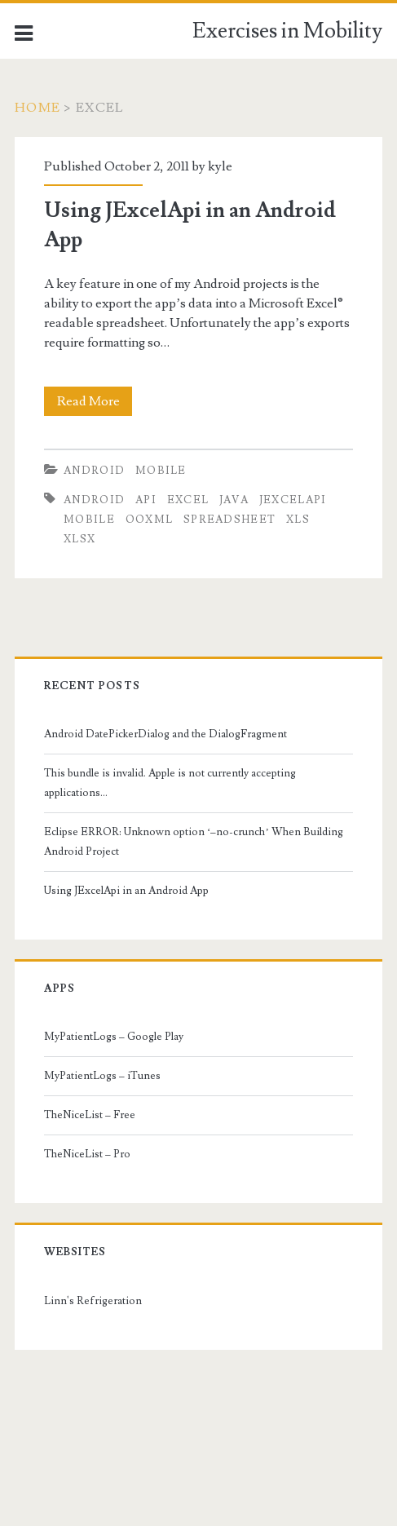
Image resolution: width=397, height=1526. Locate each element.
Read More (93, 401)
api (146, 499)
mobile (89, 519)
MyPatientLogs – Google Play (113, 1036)
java (234, 499)
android (94, 499)
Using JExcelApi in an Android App (126, 890)
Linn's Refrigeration (93, 1300)
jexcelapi (293, 499)
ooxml (150, 519)
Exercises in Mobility (287, 31)
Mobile (161, 470)
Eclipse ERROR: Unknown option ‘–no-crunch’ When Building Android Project (193, 841)
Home (37, 108)
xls (298, 519)
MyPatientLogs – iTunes (102, 1075)
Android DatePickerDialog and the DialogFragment (165, 734)
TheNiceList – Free (89, 1114)
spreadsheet (229, 519)
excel (188, 499)
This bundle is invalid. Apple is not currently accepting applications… (170, 783)
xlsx (79, 539)
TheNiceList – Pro (87, 1154)
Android (94, 470)
